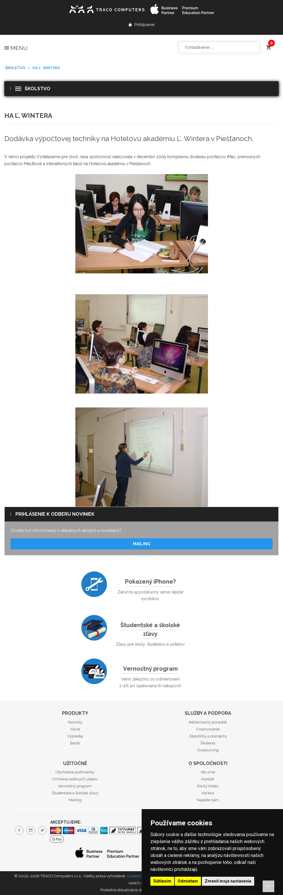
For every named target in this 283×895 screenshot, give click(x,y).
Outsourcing (208, 750)
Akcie (75, 729)
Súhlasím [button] (162, 881)
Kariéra (208, 793)
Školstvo (15, 68)
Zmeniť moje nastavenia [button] (228, 881)
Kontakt (207, 779)
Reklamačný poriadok (208, 722)
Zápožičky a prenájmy (208, 736)
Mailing (141, 544)
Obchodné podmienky (75, 772)
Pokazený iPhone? (150, 581)
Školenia (207, 743)
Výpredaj (75, 736)
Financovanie (208, 729)
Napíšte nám (208, 800)
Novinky (75, 722)
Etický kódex (208, 786)
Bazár (75, 743)
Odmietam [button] (188, 881)
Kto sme (208, 772)
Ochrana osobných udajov (75, 779)
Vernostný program (150, 668)
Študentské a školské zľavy (150, 629)
